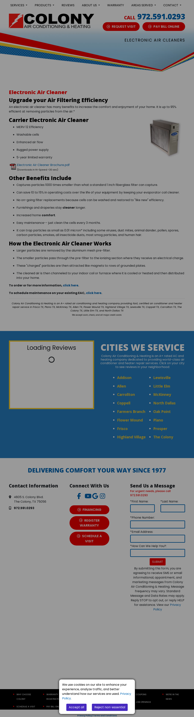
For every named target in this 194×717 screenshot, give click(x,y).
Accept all (76, 707)
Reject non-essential (109, 707)
